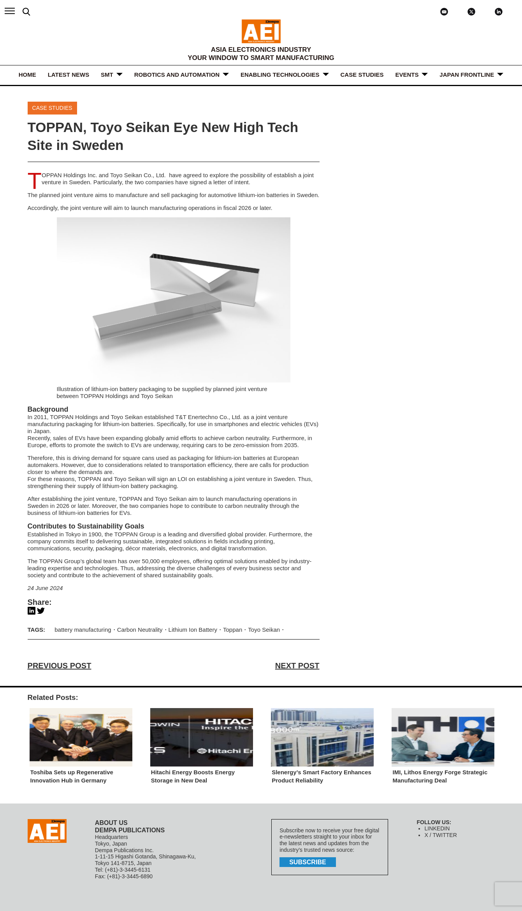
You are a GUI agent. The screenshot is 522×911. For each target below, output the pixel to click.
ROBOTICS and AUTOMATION (177, 74)
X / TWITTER (440, 835)
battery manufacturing (82, 629)
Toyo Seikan (263, 629)
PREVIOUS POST (59, 665)
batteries (277, 195)
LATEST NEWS (68, 74)
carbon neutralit (245, 506)
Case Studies (362, 74)
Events (406, 74)
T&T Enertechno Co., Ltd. (208, 417)
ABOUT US (111, 822)
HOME (27, 74)
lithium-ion (251, 195)
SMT (107, 74)
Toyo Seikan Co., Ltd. (138, 175)
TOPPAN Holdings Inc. (69, 175)
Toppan (232, 629)
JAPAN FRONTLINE (466, 74)
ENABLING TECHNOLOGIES (280, 74)
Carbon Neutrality (139, 629)
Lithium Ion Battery (192, 629)
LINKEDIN (437, 828)
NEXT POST (297, 665)
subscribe (307, 862)
